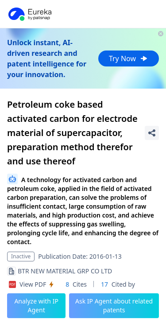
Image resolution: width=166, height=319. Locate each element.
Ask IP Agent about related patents (114, 305)
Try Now (128, 58)
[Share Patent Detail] (152, 133)
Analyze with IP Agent (36, 305)
